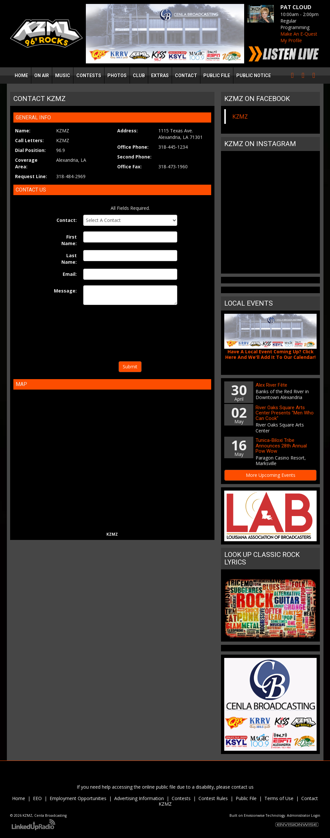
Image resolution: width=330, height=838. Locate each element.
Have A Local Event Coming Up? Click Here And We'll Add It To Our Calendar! (270, 354)
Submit (130, 366)
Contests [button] (88, 75)
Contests (181, 798)
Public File (246, 798)
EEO (37, 798)
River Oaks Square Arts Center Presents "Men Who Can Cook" (285, 413)
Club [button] (139, 75)
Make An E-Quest (298, 34)
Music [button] (62, 75)
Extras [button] (160, 75)
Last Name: (69, 258)
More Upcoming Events (270, 475)
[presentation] (130, 334)
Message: (65, 291)
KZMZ (240, 116)
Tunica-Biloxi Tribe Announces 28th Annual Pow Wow (281, 445)
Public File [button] (216, 75)
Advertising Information (139, 798)
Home (21, 75)
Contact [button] (186, 75)
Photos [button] (117, 75)
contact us (242, 787)
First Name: (69, 240)
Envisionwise (254, 815)
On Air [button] (41, 75)
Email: (70, 274)
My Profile (291, 40)
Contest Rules (213, 798)
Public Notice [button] (253, 75)
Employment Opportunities (78, 798)
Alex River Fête (271, 385)
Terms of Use (279, 798)
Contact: (66, 220)
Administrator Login (303, 815)
